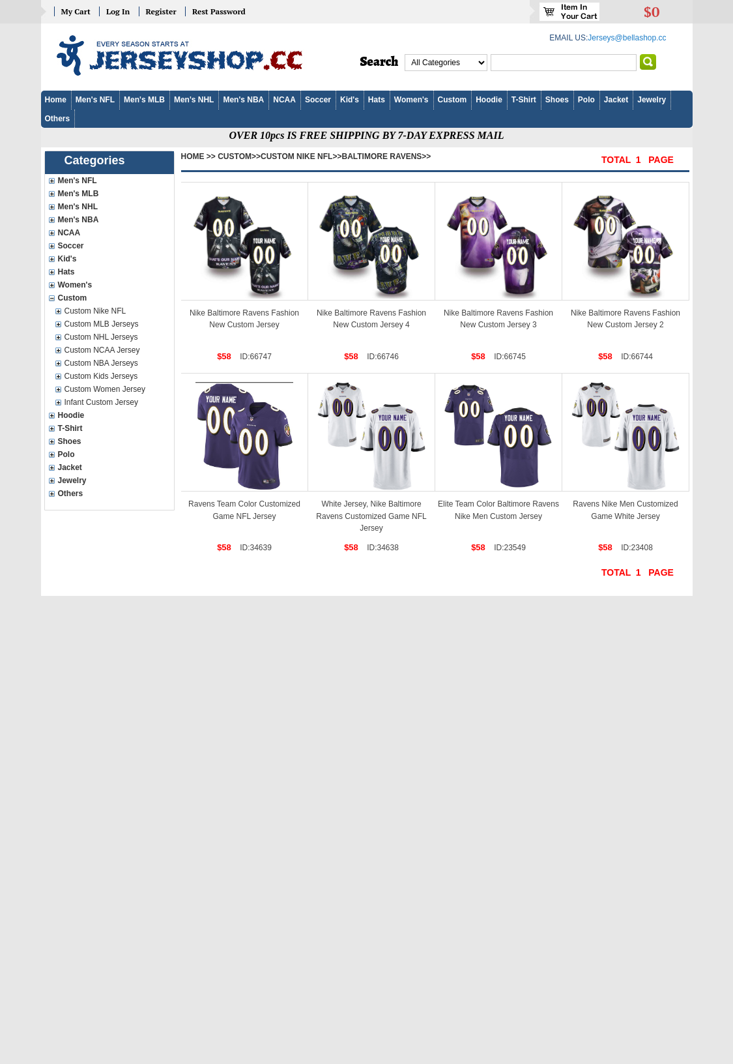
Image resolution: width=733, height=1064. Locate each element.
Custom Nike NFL (95, 311)
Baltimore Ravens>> (386, 156)
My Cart (76, 11)
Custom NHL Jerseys (101, 337)
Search (379, 62)
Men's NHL (194, 99)
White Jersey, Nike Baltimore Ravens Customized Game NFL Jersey (371, 516)
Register (161, 11)
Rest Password (219, 11)
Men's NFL (95, 99)
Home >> (198, 156)
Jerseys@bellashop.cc (627, 37)
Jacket (616, 99)
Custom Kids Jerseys (101, 376)
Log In (118, 11)
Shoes (557, 99)
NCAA (284, 99)
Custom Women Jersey (105, 389)
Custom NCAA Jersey (102, 350)
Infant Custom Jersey (101, 402)
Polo (586, 99)
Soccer (318, 99)
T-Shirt (523, 99)
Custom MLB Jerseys (102, 324)
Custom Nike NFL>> (301, 156)
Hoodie (489, 99)
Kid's (349, 99)
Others (57, 118)
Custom (452, 99)
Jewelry (651, 99)
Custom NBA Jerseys (101, 363)
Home (55, 99)
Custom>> (239, 156)
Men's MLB (144, 99)
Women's (411, 99)
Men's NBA (243, 99)
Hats (376, 99)
